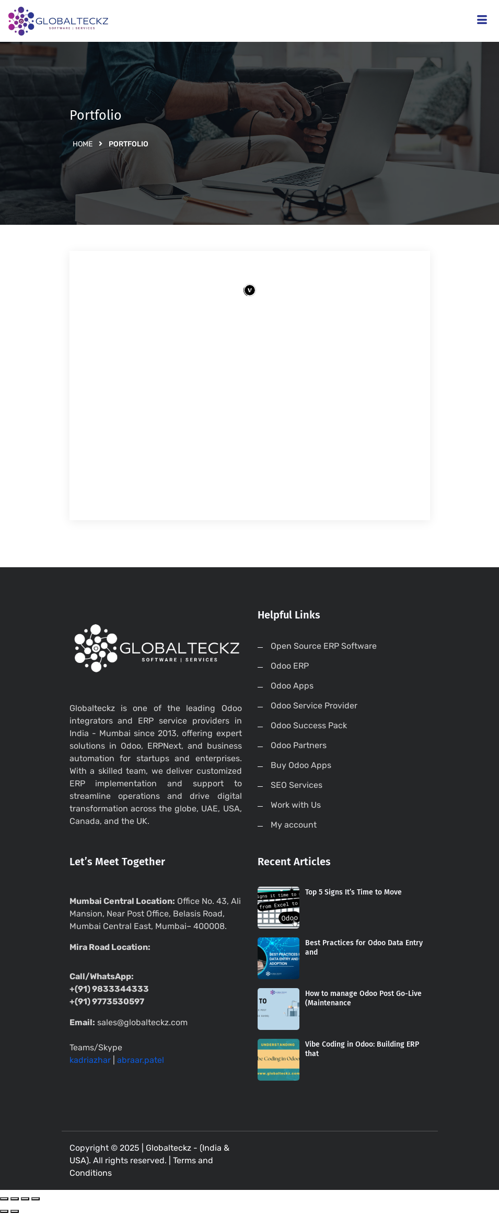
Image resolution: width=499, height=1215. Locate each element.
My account (294, 825)
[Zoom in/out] (35, 1198)
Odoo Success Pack (309, 725)
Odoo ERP (290, 666)
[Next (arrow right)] (14, 1211)
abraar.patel (140, 1060)
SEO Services (296, 785)
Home (82, 144)
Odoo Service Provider (314, 705)
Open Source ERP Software (324, 646)
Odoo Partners (299, 745)
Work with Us (296, 805)
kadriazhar (90, 1060)
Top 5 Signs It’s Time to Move (353, 892)
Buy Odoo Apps (301, 765)
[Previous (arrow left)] (4, 1211)
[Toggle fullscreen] (25, 1198)
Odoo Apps (292, 686)
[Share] (14, 1198)
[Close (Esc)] (4, 1198)
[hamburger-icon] (482, 21)
